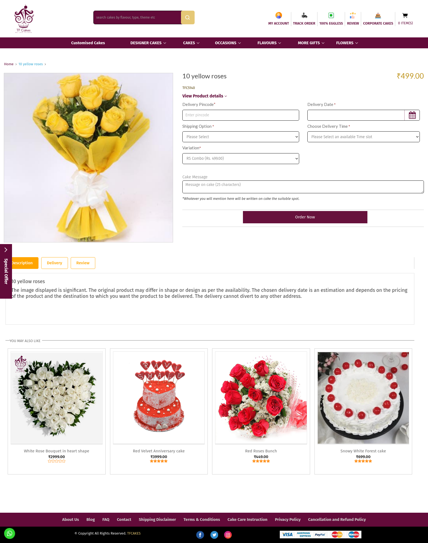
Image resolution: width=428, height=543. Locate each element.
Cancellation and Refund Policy (337, 519)
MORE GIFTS (309, 42)
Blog (91, 519)
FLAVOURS (267, 42)
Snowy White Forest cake (363, 451)
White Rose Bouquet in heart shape (56, 451)
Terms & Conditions (201, 519)
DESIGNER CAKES (146, 42)
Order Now (303, 217)
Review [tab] (83, 262)
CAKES (189, 42)
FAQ (105, 519)
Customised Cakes (88, 42)
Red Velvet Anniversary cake (159, 451)
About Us (70, 519)
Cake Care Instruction (248, 519)
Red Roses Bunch (261, 451)
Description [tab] (22, 262)
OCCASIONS (225, 42)
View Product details (204, 96)
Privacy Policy (288, 519)
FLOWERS (344, 42)
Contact (124, 519)
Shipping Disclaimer (157, 519)
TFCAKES (134, 533)
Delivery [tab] (54, 262)
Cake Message (194, 176)
